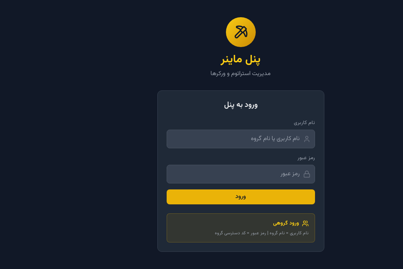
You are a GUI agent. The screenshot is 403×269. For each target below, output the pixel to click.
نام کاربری (265, 123)
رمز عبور (267, 158)
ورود (201, 196)
